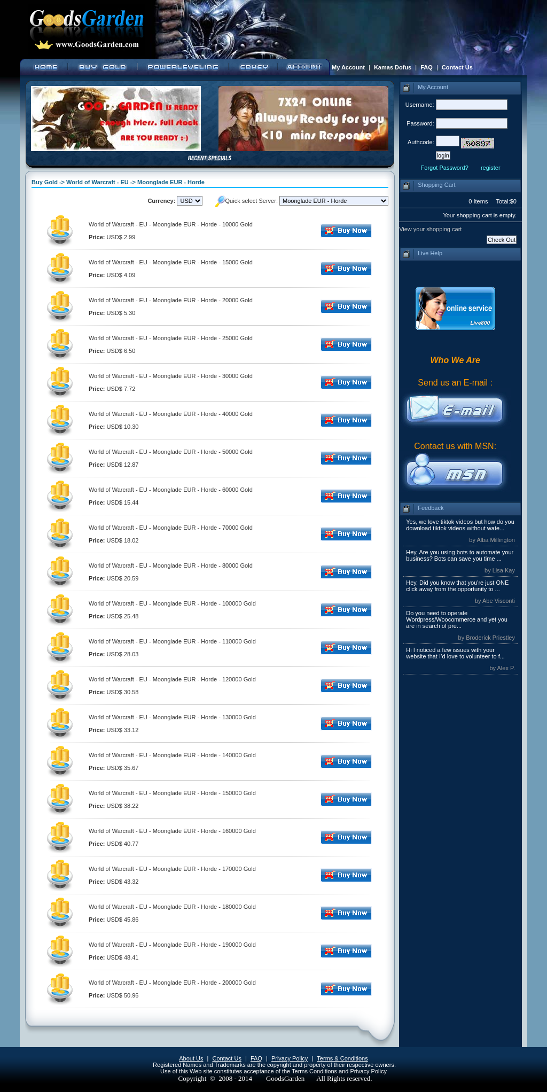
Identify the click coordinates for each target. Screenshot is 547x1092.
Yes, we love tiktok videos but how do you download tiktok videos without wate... (460, 524)
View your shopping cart (430, 229)
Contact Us (457, 67)
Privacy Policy (289, 1058)
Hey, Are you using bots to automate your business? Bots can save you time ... (459, 555)
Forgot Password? (444, 167)
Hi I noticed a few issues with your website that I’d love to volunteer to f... (455, 653)
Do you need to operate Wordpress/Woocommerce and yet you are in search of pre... (456, 619)
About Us (191, 1058)
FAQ (426, 67)
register (491, 167)
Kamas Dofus (392, 67)
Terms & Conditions (342, 1058)
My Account (348, 67)
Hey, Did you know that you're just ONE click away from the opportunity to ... (457, 585)
